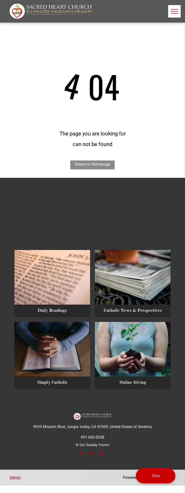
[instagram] (91, 454)
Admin (15, 477)
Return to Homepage (92, 164)
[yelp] (101, 454)
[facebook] (81, 454)
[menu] (174, 11)
